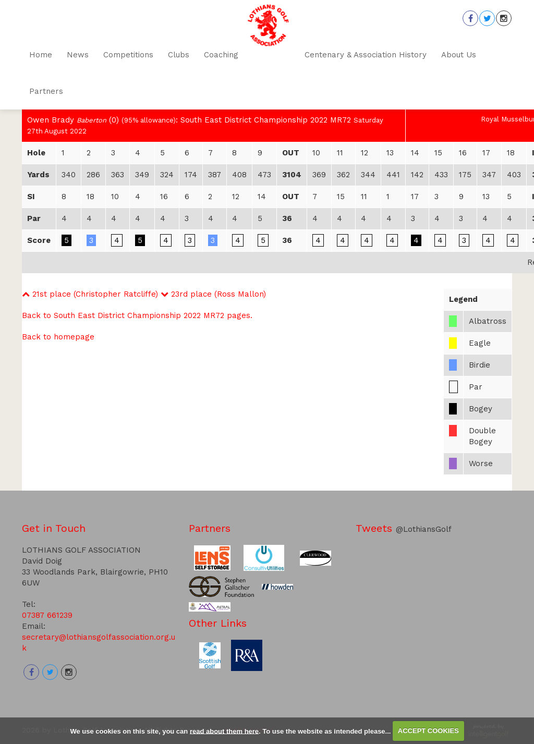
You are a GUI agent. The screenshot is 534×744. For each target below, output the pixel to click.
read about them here (224, 731)
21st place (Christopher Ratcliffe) (90, 294)
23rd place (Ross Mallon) (213, 294)
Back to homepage (58, 336)
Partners (209, 528)
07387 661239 (47, 615)
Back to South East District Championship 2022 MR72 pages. (137, 315)
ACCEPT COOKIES (428, 731)
